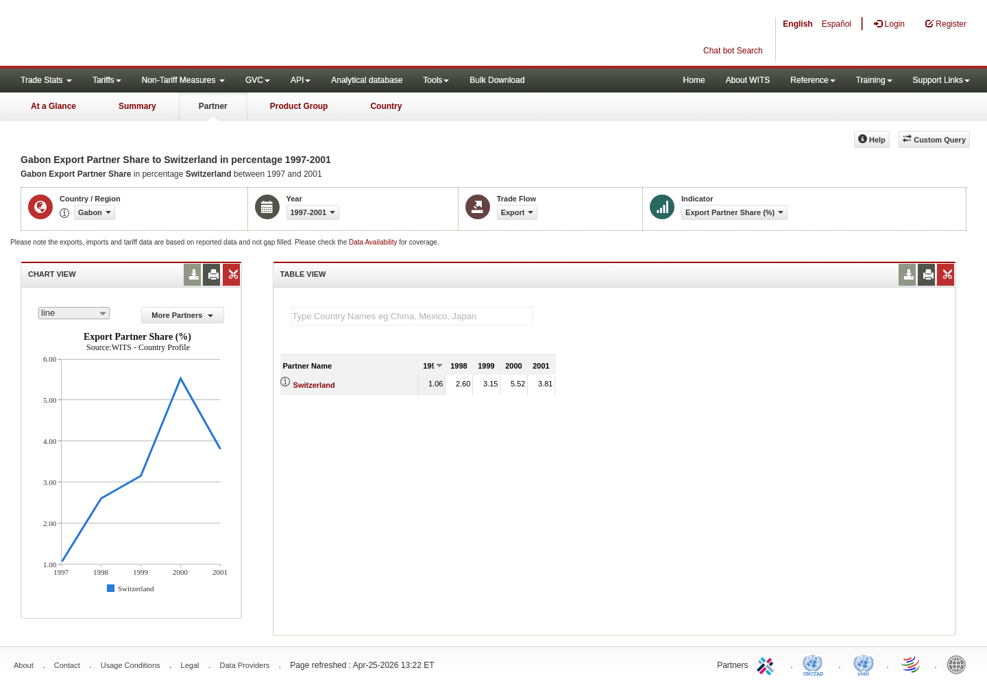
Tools (436, 80)
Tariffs (107, 80)
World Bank (959, 664)
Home (694, 80)
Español (836, 24)
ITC (767, 664)
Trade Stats (46, 80)
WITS (137, 34)
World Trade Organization (911, 664)
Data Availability (374, 242)
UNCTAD (815, 664)
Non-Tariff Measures (183, 80)
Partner (213, 106)
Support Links (941, 80)
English (797, 24)
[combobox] (74, 313)
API (300, 80)
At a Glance (53, 106)
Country (386, 106)
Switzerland (314, 385)
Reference (812, 80)
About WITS (748, 80)
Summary (137, 106)
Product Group (299, 106)
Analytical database (366, 80)
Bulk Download (497, 80)
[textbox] (412, 316)
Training (874, 80)
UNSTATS (863, 664)
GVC (257, 80)
